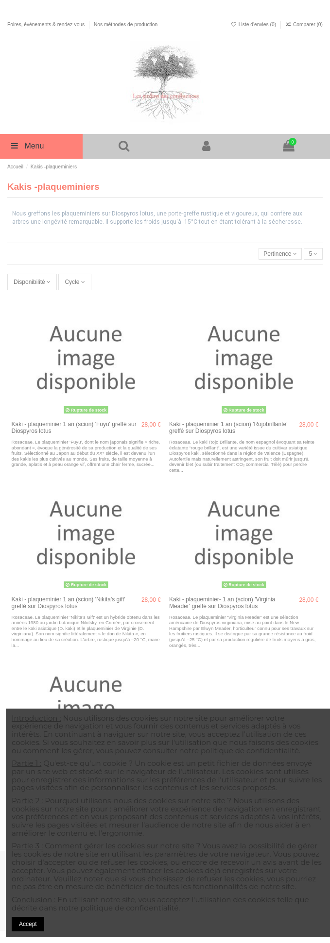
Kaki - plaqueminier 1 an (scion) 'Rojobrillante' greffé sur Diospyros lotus (228, 427)
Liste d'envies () (254, 24)
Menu (27, 146)
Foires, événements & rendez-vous (46, 24)
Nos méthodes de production (125, 24)
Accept (28, 924)
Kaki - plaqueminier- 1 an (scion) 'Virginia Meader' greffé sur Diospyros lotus (222, 603)
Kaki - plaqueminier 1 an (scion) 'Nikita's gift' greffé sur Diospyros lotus (68, 603)
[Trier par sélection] (280, 254)
